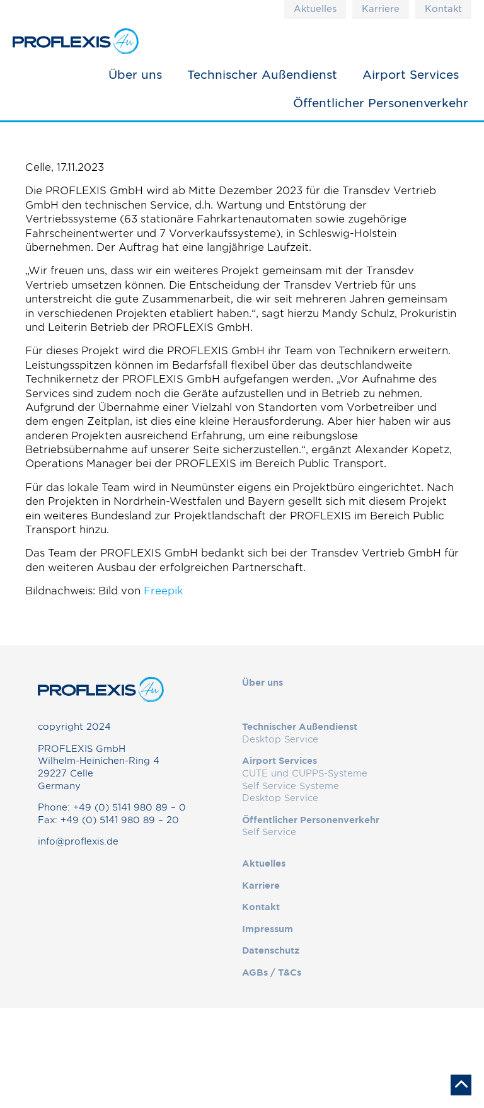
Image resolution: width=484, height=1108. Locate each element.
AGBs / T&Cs (271, 972)
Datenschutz (270, 950)
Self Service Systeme (290, 786)
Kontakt (443, 8)
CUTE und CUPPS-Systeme (304, 773)
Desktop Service (280, 739)
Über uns (135, 74)
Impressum (267, 929)
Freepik (163, 590)
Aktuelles (315, 8)
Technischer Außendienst (262, 74)
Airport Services (410, 74)
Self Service (269, 832)
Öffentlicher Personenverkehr (380, 102)
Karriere (381, 8)
